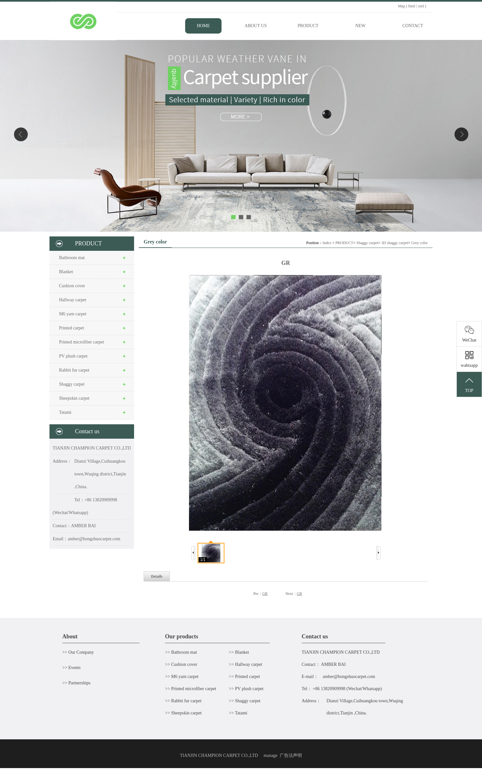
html (411, 6)
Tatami (65, 412)
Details (156, 576)
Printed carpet (71, 328)
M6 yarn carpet (73, 314)
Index (327, 243)
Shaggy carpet (72, 384)
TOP (469, 384)
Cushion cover (72, 285)
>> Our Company (78, 652)
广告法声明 (291, 755)
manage (271, 755)
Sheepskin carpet (74, 398)
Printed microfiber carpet (81, 342)
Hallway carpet (72, 299)
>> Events (71, 667)
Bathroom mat (72, 257)
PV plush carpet (73, 356)
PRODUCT (344, 243)
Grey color (419, 243)
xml (421, 6)
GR (265, 593)
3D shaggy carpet (394, 243)
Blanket (66, 271)
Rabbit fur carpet (74, 370)
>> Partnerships (76, 683)
